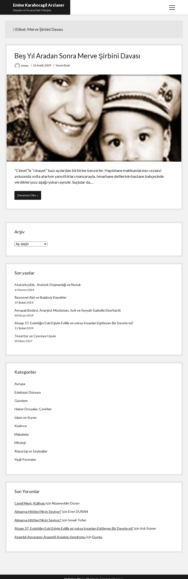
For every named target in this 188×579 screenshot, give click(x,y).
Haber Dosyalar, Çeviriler (33, 409)
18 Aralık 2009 (42, 65)
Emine (25, 65)
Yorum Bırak (63, 65)
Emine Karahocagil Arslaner (38, 5)
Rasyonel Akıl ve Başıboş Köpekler (40, 297)
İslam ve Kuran (25, 417)
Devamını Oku (29, 196)
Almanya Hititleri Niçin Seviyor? (37, 511)
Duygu (97, 537)
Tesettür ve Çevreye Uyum (35, 336)
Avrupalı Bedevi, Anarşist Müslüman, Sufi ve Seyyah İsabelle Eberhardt (67, 310)
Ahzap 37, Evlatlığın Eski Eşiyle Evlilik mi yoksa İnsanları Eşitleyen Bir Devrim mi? (73, 323)
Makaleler (21, 434)
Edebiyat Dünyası (27, 392)
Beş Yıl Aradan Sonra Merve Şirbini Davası (77, 56)
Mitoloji (20, 443)
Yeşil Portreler (25, 459)
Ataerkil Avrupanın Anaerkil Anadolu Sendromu (50, 537)
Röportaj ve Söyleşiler (30, 451)
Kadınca (20, 426)
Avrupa (19, 384)
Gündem (21, 401)
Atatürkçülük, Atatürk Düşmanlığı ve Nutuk (47, 285)
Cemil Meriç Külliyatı (29, 503)
